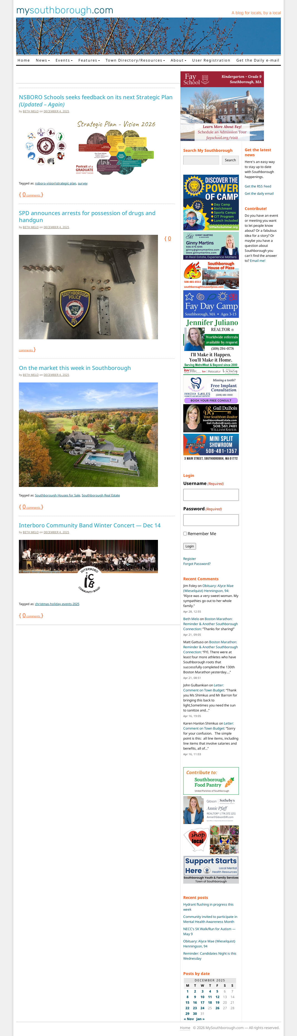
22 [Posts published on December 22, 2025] (187, 1008)
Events (63, 60)
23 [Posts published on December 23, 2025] (195, 1008)
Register (189, 558)
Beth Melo (31, 111)
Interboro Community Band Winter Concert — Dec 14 (89, 525)
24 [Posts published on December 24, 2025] (202, 1008)
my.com (64, 10)
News (41, 60)
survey (83, 183)
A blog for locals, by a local (256, 12)
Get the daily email (259, 193)
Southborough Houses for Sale (57, 495)
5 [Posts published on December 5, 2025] (217, 991)
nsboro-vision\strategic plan (55, 183)
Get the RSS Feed (258, 186)
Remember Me (202, 533)
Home (24, 60)
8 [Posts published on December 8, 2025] (188, 996)
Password (202, 509)
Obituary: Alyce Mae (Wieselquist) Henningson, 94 (208, 588)
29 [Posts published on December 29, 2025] (187, 1013)
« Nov (189, 1019)
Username (203, 483)
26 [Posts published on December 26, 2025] (217, 1008)
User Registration (211, 60)
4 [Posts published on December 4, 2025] (210, 991)
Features (87, 60)
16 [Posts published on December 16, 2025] (195, 1002)
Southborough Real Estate (101, 495)
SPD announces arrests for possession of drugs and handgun (87, 216)
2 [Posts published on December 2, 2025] (195, 991)
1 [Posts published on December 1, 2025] (188, 991)
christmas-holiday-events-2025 (57, 604)
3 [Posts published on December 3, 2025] (203, 991)
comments (32, 195)
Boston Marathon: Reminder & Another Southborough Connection (210, 623)
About (177, 60)
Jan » (200, 1019)
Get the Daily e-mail (257, 60)
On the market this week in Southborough (75, 368)
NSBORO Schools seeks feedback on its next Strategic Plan (96, 101)
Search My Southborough (207, 150)
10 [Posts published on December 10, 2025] (202, 996)
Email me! (257, 260)
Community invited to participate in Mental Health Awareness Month (210, 919)
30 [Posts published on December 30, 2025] (195, 1013)
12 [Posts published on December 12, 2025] (217, 996)
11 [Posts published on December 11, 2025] (210, 996)
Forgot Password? (197, 563)
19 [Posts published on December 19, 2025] (217, 1002)
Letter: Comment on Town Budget (203, 688)
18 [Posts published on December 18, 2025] (210, 1002)
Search (230, 160)
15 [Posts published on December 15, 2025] (187, 1002)
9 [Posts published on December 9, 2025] (195, 996)
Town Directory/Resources (134, 60)
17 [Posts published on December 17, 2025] (202, 1002)
